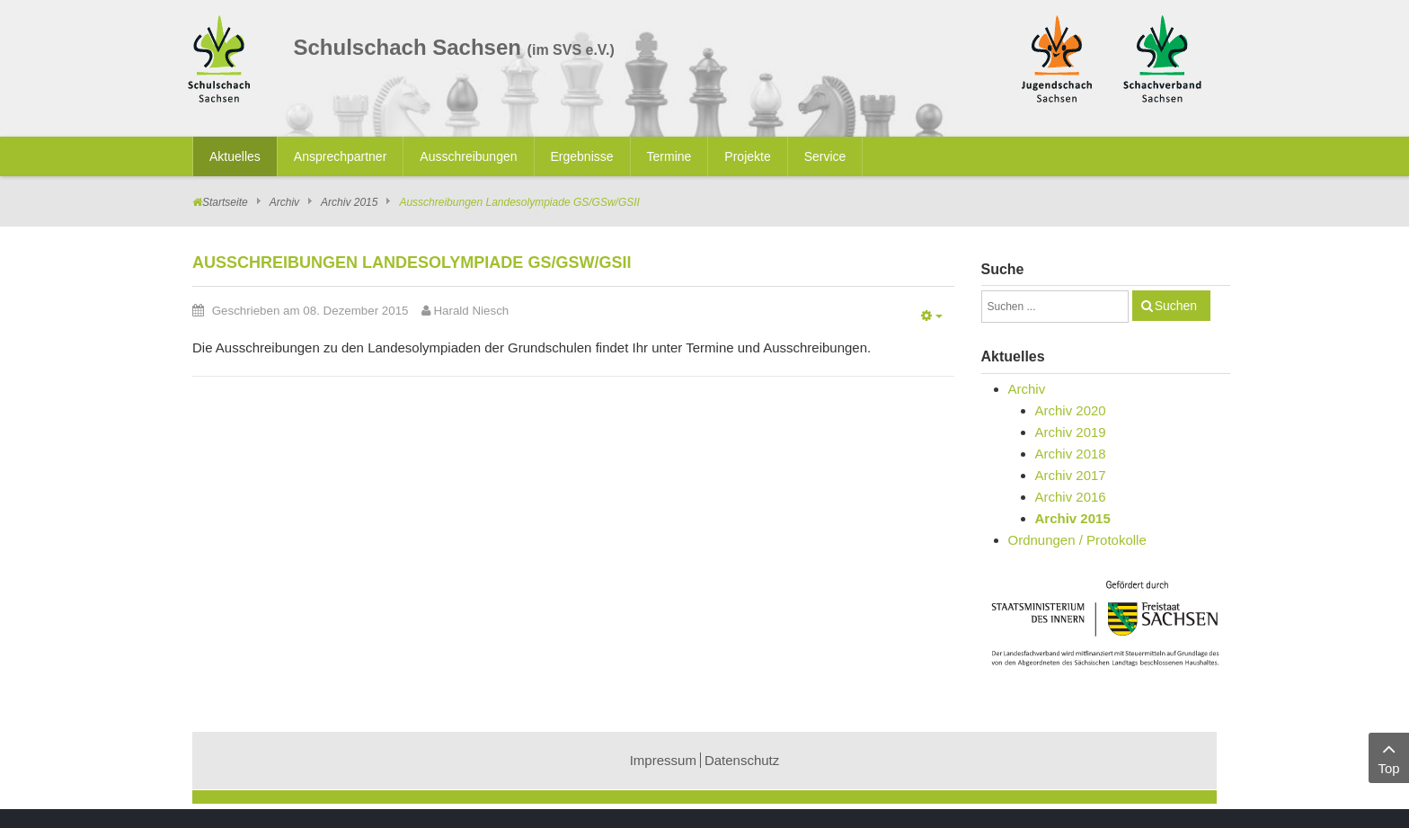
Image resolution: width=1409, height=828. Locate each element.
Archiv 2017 (1070, 475)
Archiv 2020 (1070, 410)
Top (1389, 756)
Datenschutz (741, 760)
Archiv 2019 (1070, 432)
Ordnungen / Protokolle (1077, 540)
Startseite (225, 202)
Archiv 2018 (1070, 453)
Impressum (663, 760)
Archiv (284, 202)
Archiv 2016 (1070, 496)
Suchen (1176, 305)
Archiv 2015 (349, 202)
